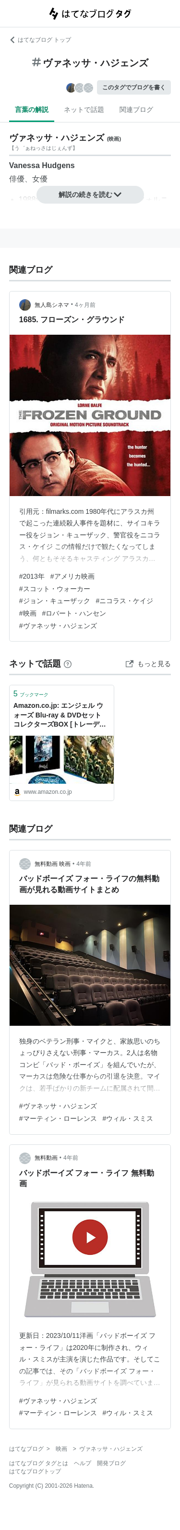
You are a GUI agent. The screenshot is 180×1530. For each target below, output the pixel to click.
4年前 (83, 864)
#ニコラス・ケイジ (125, 601)
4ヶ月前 (85, 305)
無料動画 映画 (53, 864)
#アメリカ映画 (72, 576)
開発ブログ (111, 1463)
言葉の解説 (31, 109)
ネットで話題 (84, 109)
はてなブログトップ (35, 1471)
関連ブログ (136, 109)
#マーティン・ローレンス (58, 1118)
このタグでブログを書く (134, 87)
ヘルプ (82, 1463)
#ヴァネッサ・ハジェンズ (58, 626)
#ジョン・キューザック (54, 601)
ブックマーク (30, 694)
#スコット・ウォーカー (54, 589)
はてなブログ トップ (40, 39)
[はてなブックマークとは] (68, 663)
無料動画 (46, 1157)
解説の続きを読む (90, 194)
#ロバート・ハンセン (74, 613)
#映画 (27, 613)
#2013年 (32, 576)
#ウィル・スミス (128, 1118)
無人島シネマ (52, 305)
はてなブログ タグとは (38, 1463)
